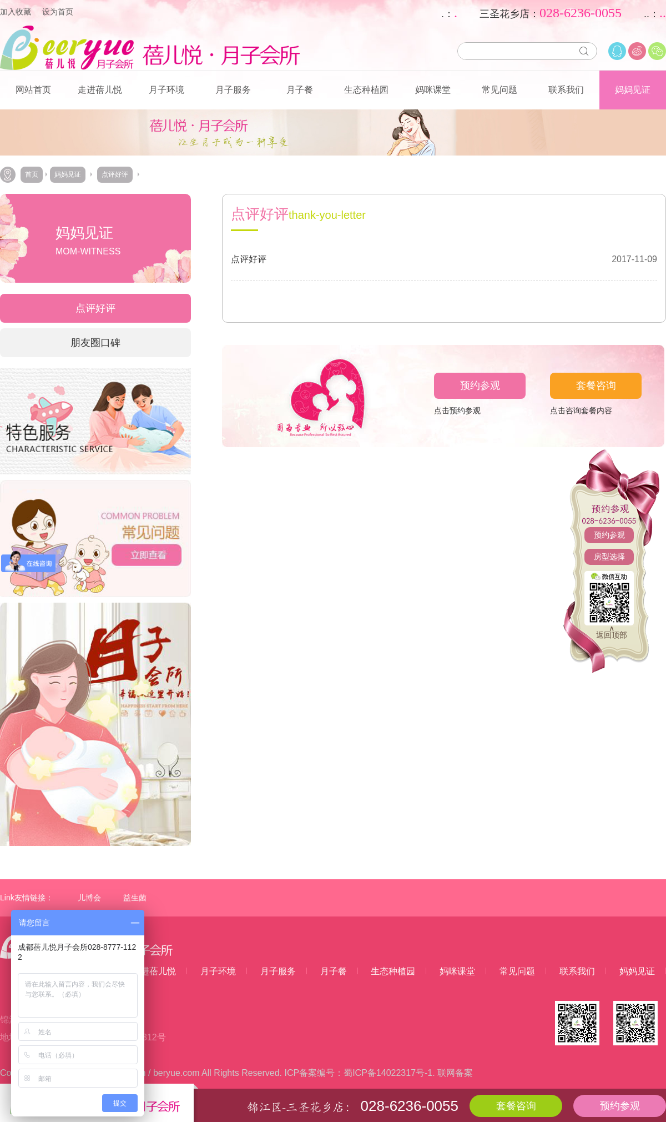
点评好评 (115, 174)
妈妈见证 (632, 89)
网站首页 (33, 89)
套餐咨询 (596, 385)
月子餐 (299, 89)
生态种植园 (366, 89)
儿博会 (89, 897)
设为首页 (57, 11)
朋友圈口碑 (95, 342)
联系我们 (566, 89)
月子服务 (233, 89)
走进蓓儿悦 (100, 89)
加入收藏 (15, 11)
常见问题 (499, 89)
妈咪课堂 (433, 89)
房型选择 (609, 556)
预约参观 (609, 534)
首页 (31, 174)
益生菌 (135, 897)
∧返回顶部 (611, 631)
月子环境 (166, 89)
